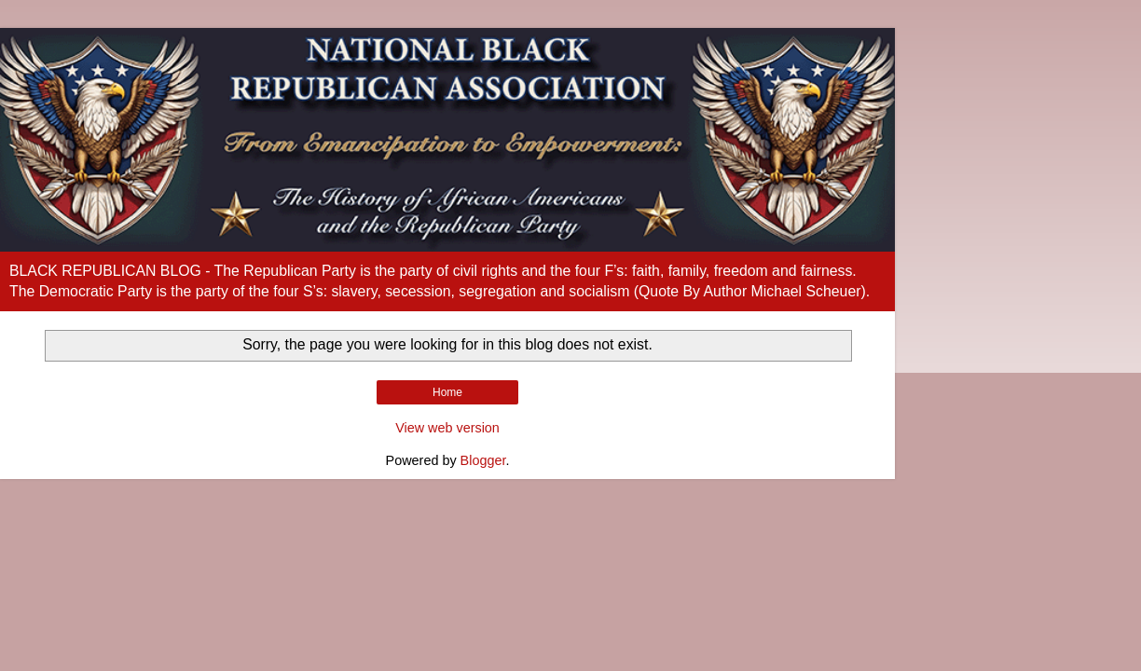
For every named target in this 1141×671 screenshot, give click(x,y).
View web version (447, 427)
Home (447, 392)
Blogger (483, 460)
